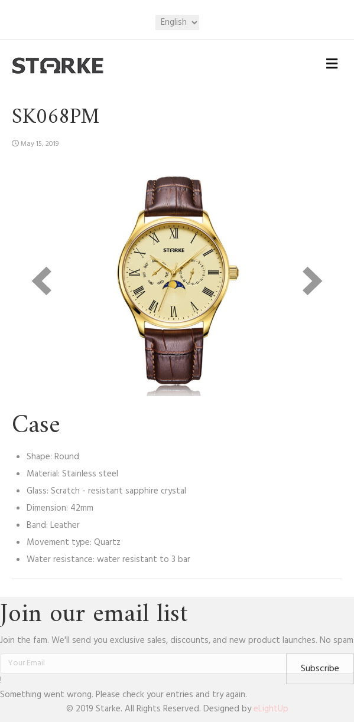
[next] (312, 280)
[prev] (41, 280)
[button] (320, 669)
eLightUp (271, 709)
